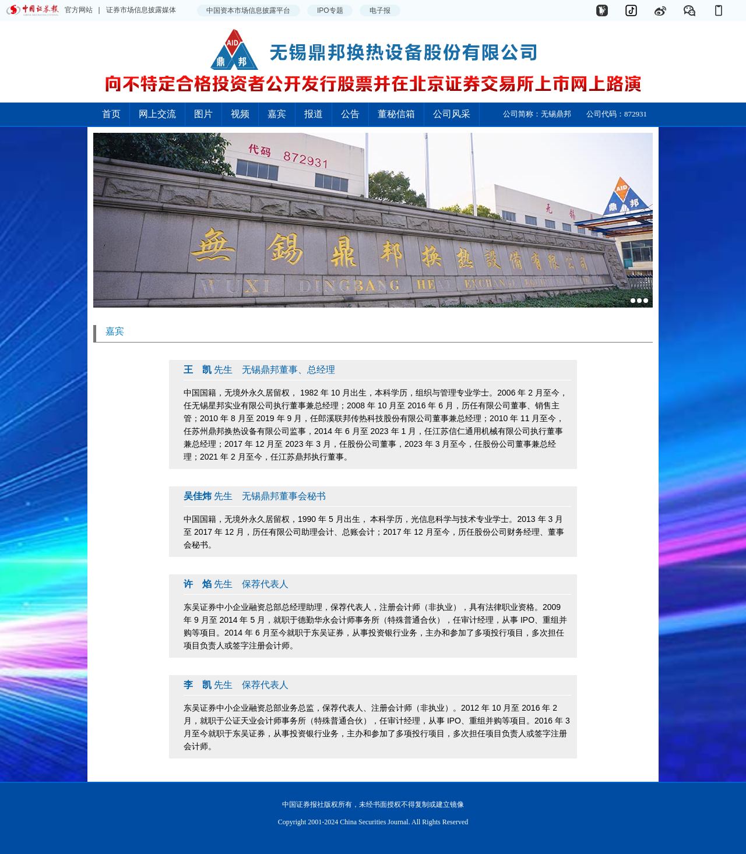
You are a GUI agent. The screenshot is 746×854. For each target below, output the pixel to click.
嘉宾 (277, 114)
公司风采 (451, 114)
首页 (111, 114)
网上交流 (157, 114)
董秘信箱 (396, 114)
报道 (313, 114)
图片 (203, 114)
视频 (240, 114)
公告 (350, 114)
